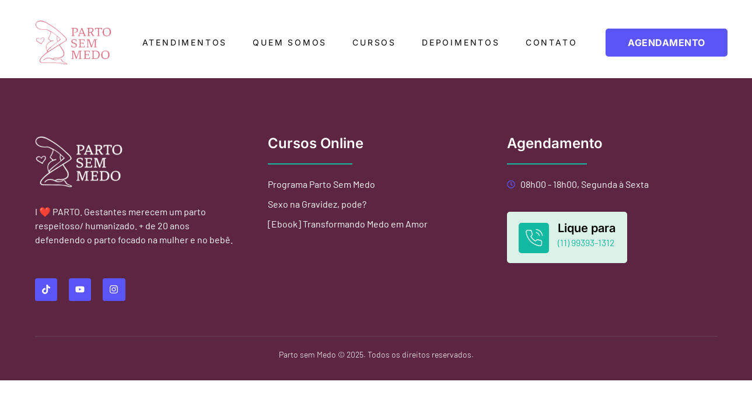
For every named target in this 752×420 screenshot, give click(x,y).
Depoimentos (461, 42)
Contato (552, 42)
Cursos (374, 42)
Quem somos (290, 42)
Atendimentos (185, 42)
